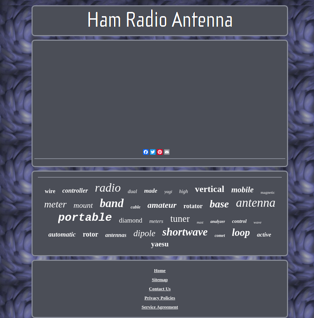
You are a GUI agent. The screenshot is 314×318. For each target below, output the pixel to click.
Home (159, 270)
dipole (145, 233)
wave (258, 222)
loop (241, 232)
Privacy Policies (159, 297)
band (112, 203)
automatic (62, 234)
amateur (162, 205)
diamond (130, 220)
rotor (90, 234)
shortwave (184, 232)
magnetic (268, 192)
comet (219, 235)
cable (136, 207)
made (150, 190)
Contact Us (160, 288)
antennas (115, 235)
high (183, 191)
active (264, 234)
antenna (255, 203)
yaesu (160, 244)
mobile (242, 189)
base (219, 204)
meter (55, 204)
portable (85, 217)
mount (83, 205)
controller (75, 190)
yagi (168, 191)
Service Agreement (160, 307)
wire (50, 191)
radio (108, 187)
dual (132, 191)
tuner (180, 218)
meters (156, 221)
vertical (209, 189)
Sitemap (160, 279)
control (239, 221)
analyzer (217, 221)
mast (200, 222)
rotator (193, 206)
